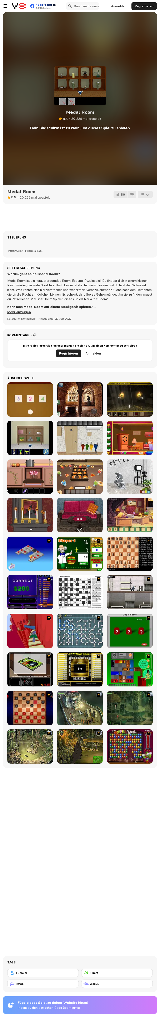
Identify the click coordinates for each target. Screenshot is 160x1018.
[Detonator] (30, 554)
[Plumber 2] (80, 631)
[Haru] (80, 515)
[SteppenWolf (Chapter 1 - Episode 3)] (30, 746)
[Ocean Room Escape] (30, 438)
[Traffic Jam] (130, 669)
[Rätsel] (43, 984)
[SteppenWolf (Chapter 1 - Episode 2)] (130, 708)
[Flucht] (117, 973)
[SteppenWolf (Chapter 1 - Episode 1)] (80, 708)
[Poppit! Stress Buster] (130, 746)
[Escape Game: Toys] (30, 399)
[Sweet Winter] (30, 476)
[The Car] (30, 669)
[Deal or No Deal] (80, 669)
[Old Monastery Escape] (80, 399)
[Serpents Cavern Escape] (130, 399)
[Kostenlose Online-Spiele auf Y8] (19, 6)
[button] (19, 312)
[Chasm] (30, 631)
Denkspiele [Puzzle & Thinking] (28, 318)
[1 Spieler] (43, 973)
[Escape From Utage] (80, 476)
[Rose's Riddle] (30, 515)
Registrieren (144, 6)
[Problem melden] (145, 194)
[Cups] (130, 631)
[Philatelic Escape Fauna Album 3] (80, 438)
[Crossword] (80, 592)
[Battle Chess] (130, 554)
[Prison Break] (130, 592)
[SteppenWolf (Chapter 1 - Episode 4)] (80, 746)
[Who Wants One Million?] (30, 592)
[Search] (69, 6)
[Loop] (130, 476)
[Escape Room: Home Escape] (130, 515)
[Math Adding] (80, 554)
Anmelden (118, 6)
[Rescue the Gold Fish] (130, 438)
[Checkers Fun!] (30, 708)
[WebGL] (117, 984)
